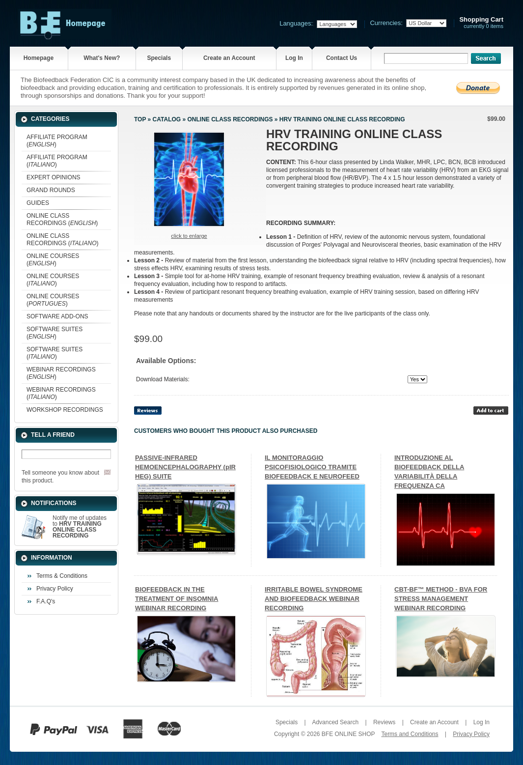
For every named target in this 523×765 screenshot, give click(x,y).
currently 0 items (481, 23)
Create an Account (229, 58)
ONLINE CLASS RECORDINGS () (62, 219)
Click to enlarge (189, 236)
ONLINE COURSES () (53, 260)
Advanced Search (335, 722)
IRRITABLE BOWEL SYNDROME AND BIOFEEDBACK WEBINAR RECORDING (313, 599)
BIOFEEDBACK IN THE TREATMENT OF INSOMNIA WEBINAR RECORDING (176, 599)
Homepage (39, 58)
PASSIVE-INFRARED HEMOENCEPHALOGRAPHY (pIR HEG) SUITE (185, 467)
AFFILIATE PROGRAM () (57, 141)
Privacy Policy (54, 588)
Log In (294, 58)
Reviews (384, 722)
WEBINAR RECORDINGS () (61, 373)
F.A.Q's (45, 601)
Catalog (167, 119)
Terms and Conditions (409, 734)
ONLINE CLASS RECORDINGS (230, 119)
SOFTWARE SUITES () (55, 333)
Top (140, 119)
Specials (159, 58)
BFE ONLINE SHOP (348, 734)
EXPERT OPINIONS (54, 177)
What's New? (101, 58)
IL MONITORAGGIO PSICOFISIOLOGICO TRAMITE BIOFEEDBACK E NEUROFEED (312, 467)
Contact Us (341, 58)
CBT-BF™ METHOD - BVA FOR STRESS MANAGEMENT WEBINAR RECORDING (440, 599)
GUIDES (38, 202)
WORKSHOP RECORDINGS (65, 409)
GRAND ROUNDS (51, 190)
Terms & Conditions (61, 575)
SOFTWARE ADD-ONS (57, 316)
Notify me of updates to (80, 526)
